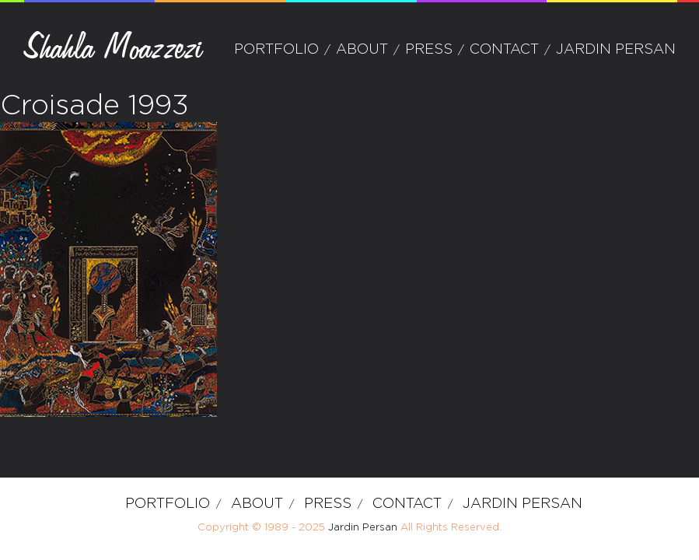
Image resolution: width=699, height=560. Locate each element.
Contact (504, 50)
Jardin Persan (616, 50)
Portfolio (276, 50)
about (362, 50)
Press (429, 50)
